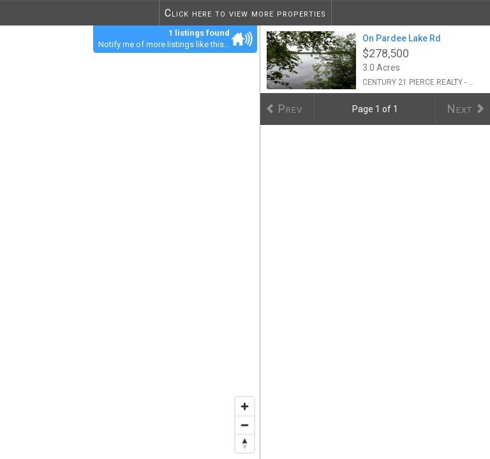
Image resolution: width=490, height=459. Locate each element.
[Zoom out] (244, 425)
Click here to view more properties (245, 13)
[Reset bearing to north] (244, 443)
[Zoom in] (244, 406)
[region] (130, 242)
